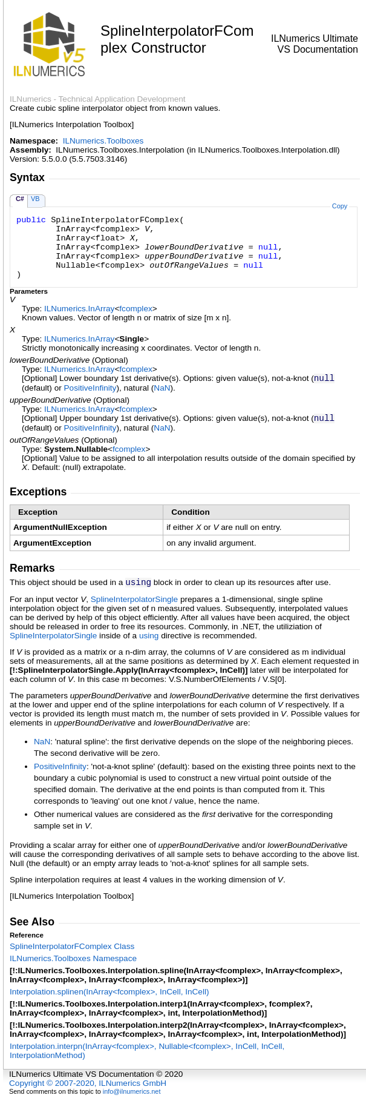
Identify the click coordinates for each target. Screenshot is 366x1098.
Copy (339, 206)
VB (35, 198)
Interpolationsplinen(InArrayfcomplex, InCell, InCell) (109, 991)
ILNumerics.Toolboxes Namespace (73, 958)
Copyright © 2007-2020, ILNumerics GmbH (87, 1083)
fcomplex (135, 308)
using (149, 635)
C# (20, 198)
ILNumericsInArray (79, 308)
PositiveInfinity (90, 387)
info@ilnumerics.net (132, 1091)
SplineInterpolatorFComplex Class (72, 946)
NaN (162, 387)
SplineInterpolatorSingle (134, 599)
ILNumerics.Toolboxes (103, 140)
